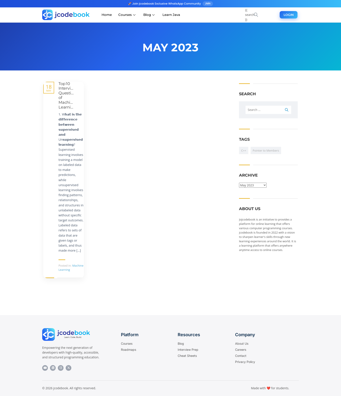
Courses (126, 15)
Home (107, 15)
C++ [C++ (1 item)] (243, 150)
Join (208, 3)
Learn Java (171, 15)
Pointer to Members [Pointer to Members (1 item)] (266, 150)
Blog (149, 15)
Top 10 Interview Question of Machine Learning (67, 96)
